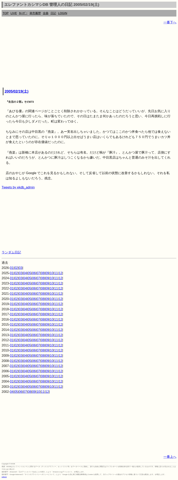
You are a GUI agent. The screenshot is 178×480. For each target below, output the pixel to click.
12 (60, 273)
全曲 (45, 13)
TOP (5, 13)
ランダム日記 (11, 252)
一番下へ (169, 22)
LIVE (14, 13)
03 (20, 268)
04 (25, 273)
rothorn (4, 477)
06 (34, 273)
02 (16, 268)
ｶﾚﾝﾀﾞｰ (23, 13)
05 (29, 273)
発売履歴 (35, 13)
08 (43, 273)
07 (38, 273)
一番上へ (169, 456)
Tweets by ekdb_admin (18, 187)
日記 (53, 13)
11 (56, 273)
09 (47, 273)
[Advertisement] (89, 56)
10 (52, 273)
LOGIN (62, 13)
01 (12, 268)
